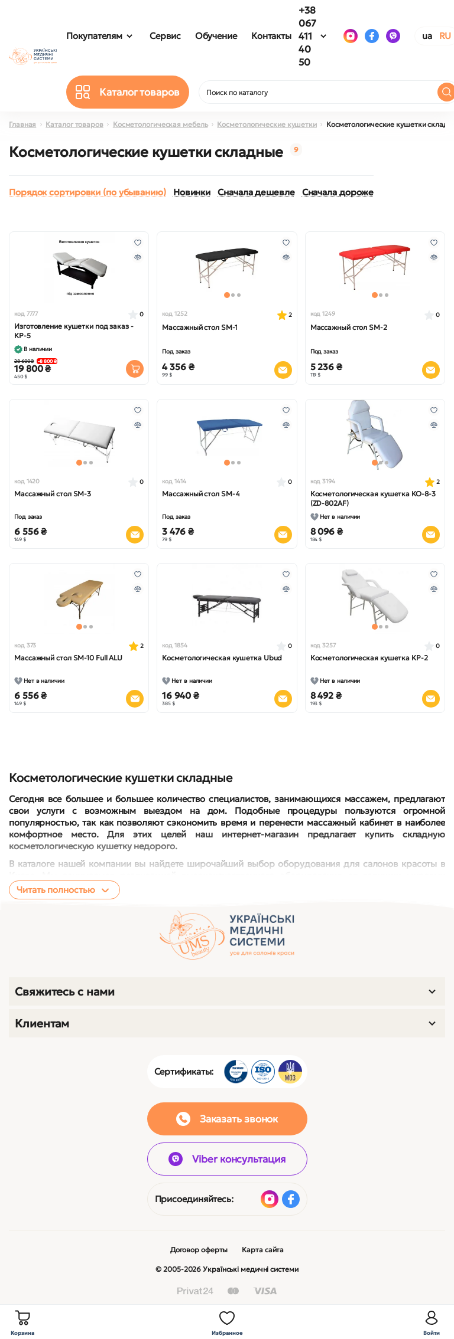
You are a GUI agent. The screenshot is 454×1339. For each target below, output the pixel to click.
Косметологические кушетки (267, 124)
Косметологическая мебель (160, 124)
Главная (22, 124)
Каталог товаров (74, 124)
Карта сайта (263, 1249)
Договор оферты (199, 1249)
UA (427, 35)
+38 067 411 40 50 (307, 36)
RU (445, 35)
